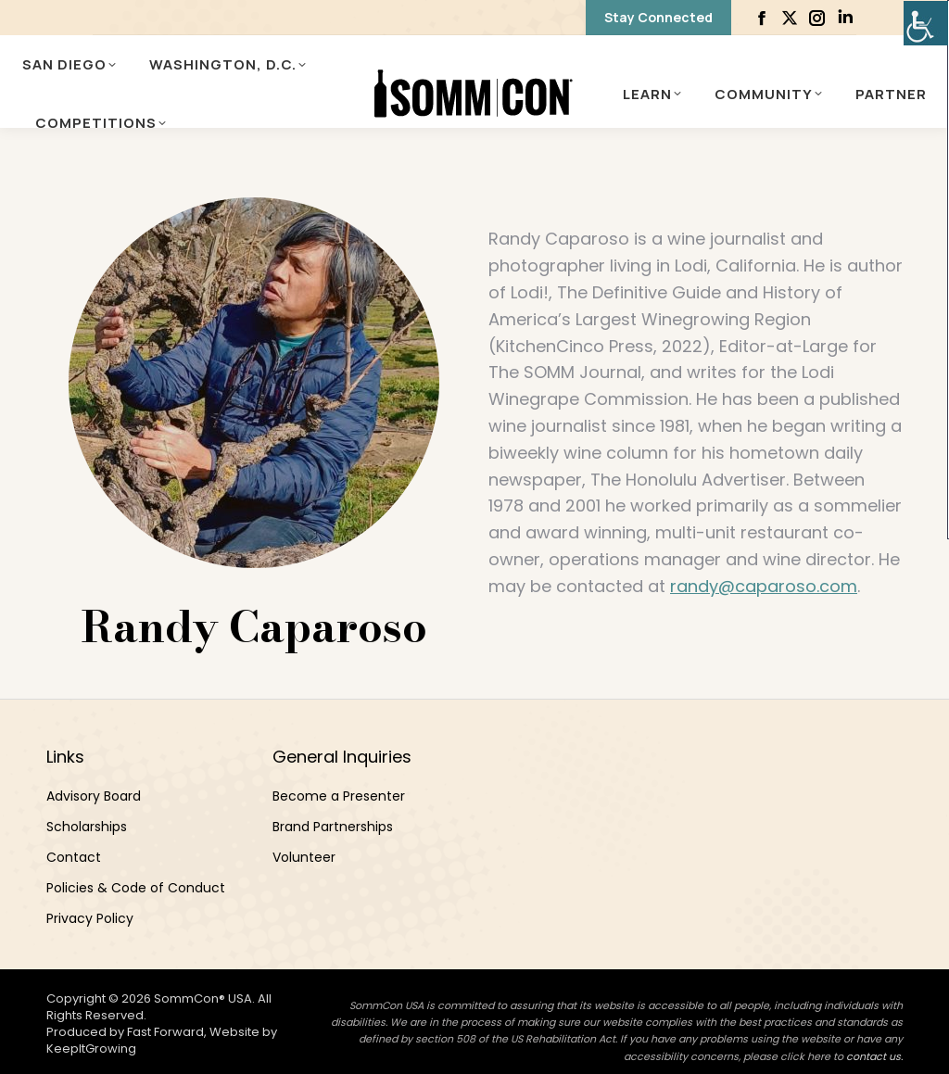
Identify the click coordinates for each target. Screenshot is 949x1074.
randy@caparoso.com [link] (763, 586)
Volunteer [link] (303, 857)
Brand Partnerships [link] (332, 826)
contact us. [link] (874, 1056)
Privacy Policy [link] (89, 918)
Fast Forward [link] (165, 1032)
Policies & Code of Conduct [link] (135, 887)
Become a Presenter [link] (338, 796)
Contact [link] (73, 857)
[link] (926, 23)
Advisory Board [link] (93, 796)
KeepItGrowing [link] (91, 1048)
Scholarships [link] (86, 826)
